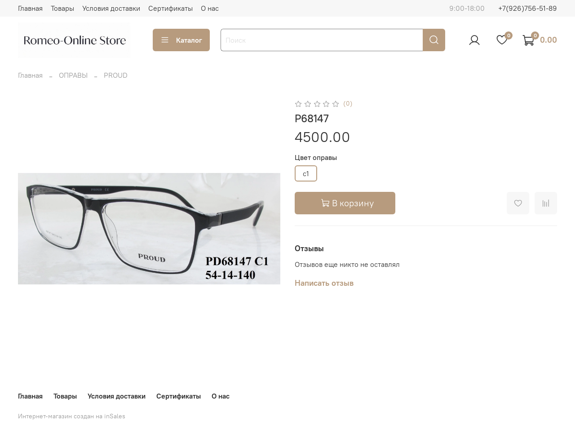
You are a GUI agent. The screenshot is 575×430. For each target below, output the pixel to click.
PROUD (116, 75)
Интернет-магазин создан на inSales (71, 416)
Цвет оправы (316, 157)
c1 (306, 173)
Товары (62, 8)
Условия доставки (111, 8)
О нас (210, 8)
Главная (30, 8)
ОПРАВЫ (73, 75)
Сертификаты (170, 8)
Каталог (181, 39)
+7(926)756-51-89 (527, 8)
